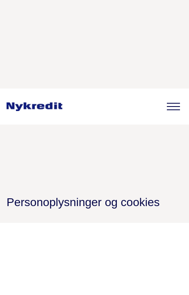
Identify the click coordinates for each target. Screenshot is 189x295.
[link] (34, 106)
